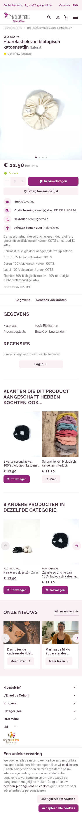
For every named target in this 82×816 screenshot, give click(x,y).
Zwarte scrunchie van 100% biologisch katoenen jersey (21, 463)
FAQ (75, 5)
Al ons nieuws (64, 611)
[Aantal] (14, 181)
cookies (67, 765)
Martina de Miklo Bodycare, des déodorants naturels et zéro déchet (57, 651)
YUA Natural (11, 37)
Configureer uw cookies (58, 799)
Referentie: (9, 286)
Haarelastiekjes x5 (21, 572)
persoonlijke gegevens (18, 786)
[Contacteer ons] (12, 5)
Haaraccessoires (12, 27)
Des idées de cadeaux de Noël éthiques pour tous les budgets (21, 651)
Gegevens (23, 300)
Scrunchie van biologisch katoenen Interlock (59, 463)
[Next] (76, 546)
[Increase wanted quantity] (22, 181)
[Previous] (5, 546)
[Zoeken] (49, 17)
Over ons (64, 5)
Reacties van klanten (51, 300)
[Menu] (75, 17)
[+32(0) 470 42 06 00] (38, 5)
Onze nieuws (20, 612)
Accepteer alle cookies (58, 808)
